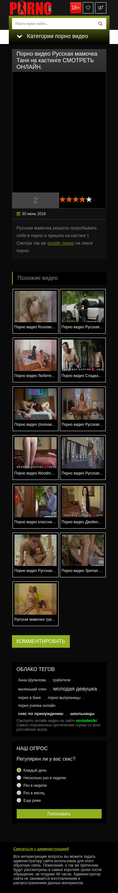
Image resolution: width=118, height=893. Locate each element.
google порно (61, 243)
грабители (61, 680)
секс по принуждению (41, 713)
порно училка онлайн (36, 705)
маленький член (32, 689)
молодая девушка (75, 689)
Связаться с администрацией (41, 849)
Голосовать (59, 813)
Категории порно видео (52, 36)
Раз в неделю (35, 785)
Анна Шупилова (32, 680)
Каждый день (35, 770)
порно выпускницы (64, 698)
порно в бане (29, 698)
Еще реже (32, 800)
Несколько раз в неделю (45, 778)
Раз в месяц (34, 793)
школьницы (82, 713)
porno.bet (40, 8)
